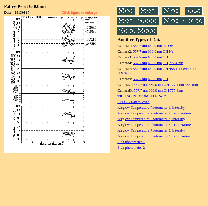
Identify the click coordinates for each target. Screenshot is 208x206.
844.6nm (189, 68)
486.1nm (175, 68)
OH (170, 45)
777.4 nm (176, 63)
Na (165, 45)
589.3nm (124, 73)
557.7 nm (140, 45)
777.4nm (176, 90)
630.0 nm (155, 45)
